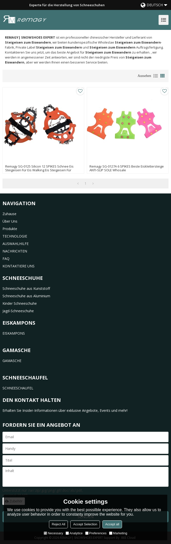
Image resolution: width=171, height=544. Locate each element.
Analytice (74, 533)
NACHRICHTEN (14, 251)
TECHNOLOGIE (14, 236)
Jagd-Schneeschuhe (18, 310)
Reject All (58, 524)
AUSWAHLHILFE (15, 243)
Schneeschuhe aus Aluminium (26, 296)
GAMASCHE (11, 360)
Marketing (118, 533)
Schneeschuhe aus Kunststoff (26, 288)
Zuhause (9, 213)
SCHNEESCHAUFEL (17, 388)
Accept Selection (85, 524)
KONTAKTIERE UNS (18, 266)
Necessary (53, 533)
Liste (155, 76)
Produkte (9, 228)
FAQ (5, 258)
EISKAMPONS (13, 333)
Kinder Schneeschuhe (19, 303)
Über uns (9, 221)
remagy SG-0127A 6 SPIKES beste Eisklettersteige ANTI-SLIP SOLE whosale (126, 168)
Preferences (96, 533)
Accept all (112, 524)
